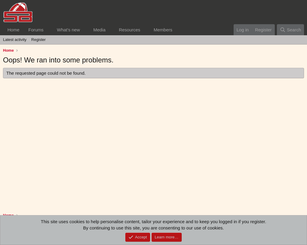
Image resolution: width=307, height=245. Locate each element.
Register (38, 39)
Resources (129, 29)
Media (99, 29)
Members (163, 29)
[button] (48, 29)
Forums (36, 29)
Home (13, 29)
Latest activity (15, 39)
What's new (68, 29)
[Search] (290, 29)
